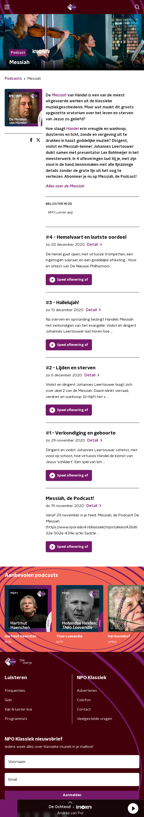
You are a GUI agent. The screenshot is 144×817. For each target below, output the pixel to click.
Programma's (16, 719)
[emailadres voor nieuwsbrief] (72, 779)
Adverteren (87, 690)
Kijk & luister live (18, 709)
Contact (84, 709)
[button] (132, 808)
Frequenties (15, 690)
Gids (8, 700)
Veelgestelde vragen (94, 719)
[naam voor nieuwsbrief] (72, 761)
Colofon (84, 700)
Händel (72, 129)
